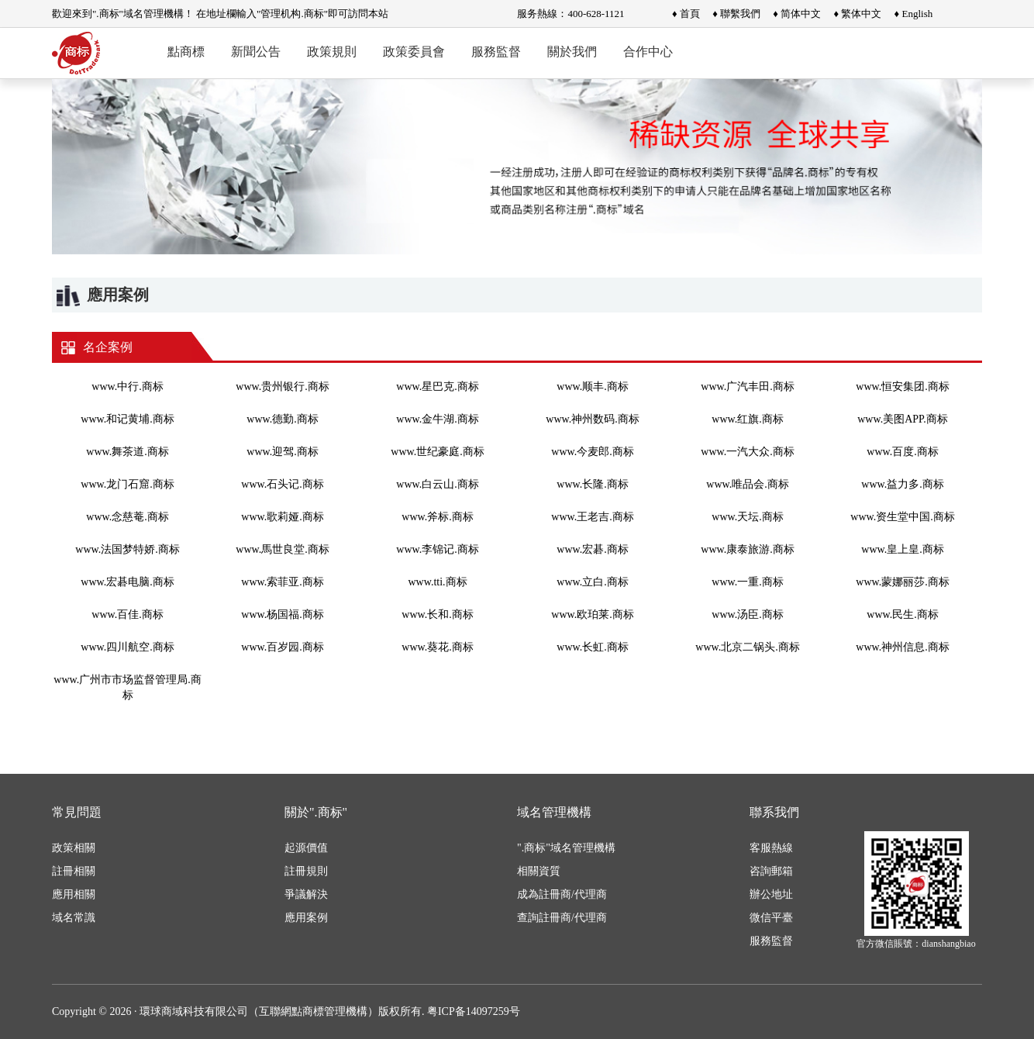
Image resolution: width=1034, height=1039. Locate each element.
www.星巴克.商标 (437, 386)
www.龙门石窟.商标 (127, 484)
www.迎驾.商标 (282, 451)
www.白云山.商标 (437, 484)
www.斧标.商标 (437, 517)
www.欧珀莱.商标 (592, 614)
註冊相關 (73, 871)
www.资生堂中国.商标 (902, 517)
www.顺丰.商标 (592, 386)
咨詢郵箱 (771, 871)
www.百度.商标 (902, 451)
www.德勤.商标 (282, 419)
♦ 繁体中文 (857, 13)
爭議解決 (306, 894)
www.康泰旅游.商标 (747, 549)
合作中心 (648, 51)
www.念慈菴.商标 (127, 517)
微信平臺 (771, 917)
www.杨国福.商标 (282, 614)
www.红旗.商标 (747, 419)
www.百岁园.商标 (282, 647)
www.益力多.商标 (902, 484)
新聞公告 (256, 51)
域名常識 (73, 917)
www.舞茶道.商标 (127, 451)
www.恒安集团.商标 (902, 386)
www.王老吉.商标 (592, 517)
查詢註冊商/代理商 (562, 917)
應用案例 (306, 917)
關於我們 (572, 51)
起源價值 (306, 848)
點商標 (186, 51)
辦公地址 (771, 894)
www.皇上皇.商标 (902, 549)
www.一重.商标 (747, 582)
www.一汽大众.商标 (747, 451)
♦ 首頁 (686, 13)
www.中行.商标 (127, 386)
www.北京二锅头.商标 (747, 647)
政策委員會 (414, 51)
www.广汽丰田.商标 (747, 386)
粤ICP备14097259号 (473, 1011)
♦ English (913, 13)
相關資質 (538, 871)
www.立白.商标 (592, 582)
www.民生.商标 (902, 614)
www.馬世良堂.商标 (282, 549)
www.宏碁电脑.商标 (127, 582)
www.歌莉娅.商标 (282, 517)
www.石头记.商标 (282, 484)
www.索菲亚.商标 (282, 582)
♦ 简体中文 (797, 13)
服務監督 (496, 51)
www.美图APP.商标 (902, 419)
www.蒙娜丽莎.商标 (902, 582)
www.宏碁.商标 (592, 549)
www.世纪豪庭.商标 (437, 451)
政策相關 (73, 848)
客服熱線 (771, 848)
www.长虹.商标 (592, 647)
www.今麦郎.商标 (592, 451)
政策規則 (332, 51)
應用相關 (73, 894)
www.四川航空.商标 (127, 647)
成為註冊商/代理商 (562, 894)
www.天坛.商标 (747, 517)
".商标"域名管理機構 (566, 848)
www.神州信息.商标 (902, 647)
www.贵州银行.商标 (282, 386)
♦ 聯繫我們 (736, 13)
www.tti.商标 (437, 582)
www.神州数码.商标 (592, 419)
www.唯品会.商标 (747, 484)
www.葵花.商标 (437, 647)
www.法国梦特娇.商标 (127, 549)
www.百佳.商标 (127, 614)
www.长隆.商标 (592, 484)
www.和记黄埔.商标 (127, 419)
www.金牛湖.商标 (437, 419)
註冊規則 (306, 871)
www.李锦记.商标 (437, 549)
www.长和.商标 (437, 614)
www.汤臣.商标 (747, 614)
